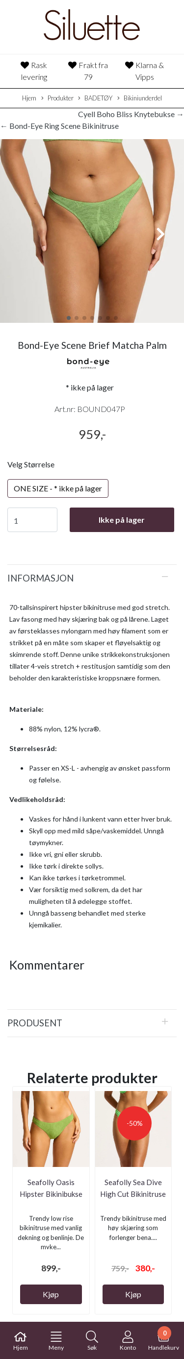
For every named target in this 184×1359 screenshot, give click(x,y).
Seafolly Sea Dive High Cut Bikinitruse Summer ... (133, 1194)
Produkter (57, 98)
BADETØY (95, 98)
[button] (69, 318)
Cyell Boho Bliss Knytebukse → (131, 114)
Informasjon (40, 578)
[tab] (92, 578)
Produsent (34, 1023)
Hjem (29, 98)
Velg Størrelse (30, 464)
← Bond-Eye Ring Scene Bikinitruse (59, 125)
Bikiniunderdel (139, 98)
